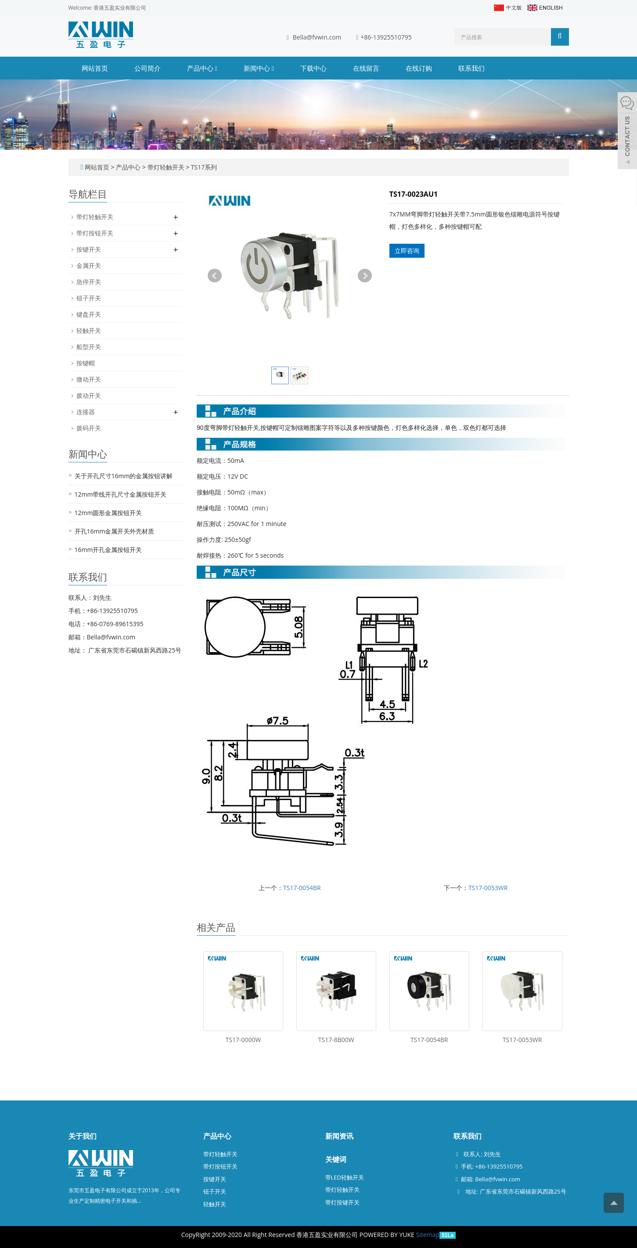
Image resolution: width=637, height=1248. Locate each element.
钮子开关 (88, 298)
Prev (215, 276)
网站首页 (95, 68)
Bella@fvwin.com (317, 37)
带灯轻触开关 (166, 167)
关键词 (335, 1159)
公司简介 (147, 68)
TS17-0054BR (302, 888)
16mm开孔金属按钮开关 (108, 549)
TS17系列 (203, 167)
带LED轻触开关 (344, 1177)
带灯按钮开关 (94, 233)
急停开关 (88, 282)
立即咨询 (407, 250)
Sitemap (427, 1234)
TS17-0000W (243, 1039)
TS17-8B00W (336, 1039)
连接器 (85, 412)
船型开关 (88, 347)
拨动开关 (88, 395)
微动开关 (88, 379)
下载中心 (313, 68)
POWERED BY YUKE (388, 1234)
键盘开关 (88, 314)
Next (365, 276)
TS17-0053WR (488, 888)
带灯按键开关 (342, 1202)
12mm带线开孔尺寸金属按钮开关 (121, 494)
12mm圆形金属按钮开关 (108, 513)
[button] (216, 68)
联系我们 (471, 68)
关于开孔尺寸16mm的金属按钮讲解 (124, 476)
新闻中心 (259, 68)
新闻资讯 (339, 1136)
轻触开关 (88, 330)
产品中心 (202, 68)
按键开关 (88, 249)
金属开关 (88, 265)
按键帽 (85, 363)
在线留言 (366, 68)
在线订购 (419, 68)
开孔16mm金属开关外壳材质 (115, 531)
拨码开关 (88, 428)
